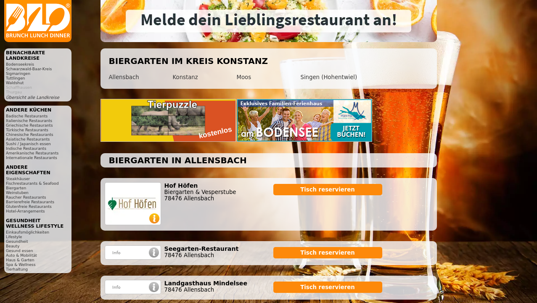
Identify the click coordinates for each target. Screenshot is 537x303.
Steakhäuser (18, 178)
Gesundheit (17, 241)
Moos (244, 77)
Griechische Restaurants (29, 125)
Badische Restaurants (27, 116)
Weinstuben (17, 192)
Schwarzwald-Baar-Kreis (29, 68)
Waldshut (15, 82)
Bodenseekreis (20, 64)
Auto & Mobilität (21, 255)
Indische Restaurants (26, 148)
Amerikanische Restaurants (32, 153)
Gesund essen (19, 250)
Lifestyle (14, 236)
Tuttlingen (15, 78)
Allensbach (124, 77)
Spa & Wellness (20, 264)
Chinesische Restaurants (29, 134)
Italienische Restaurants (29, 120)
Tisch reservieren (327, 189)
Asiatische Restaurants (28, 139)
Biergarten (16, 188)
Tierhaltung (17, 269)
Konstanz (185, 77)
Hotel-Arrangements (25, 211)
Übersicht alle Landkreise (32, 97)
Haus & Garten (20, 260)
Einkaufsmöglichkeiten (27, 232)
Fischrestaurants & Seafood (32, 183)
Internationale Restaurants (31, 157)
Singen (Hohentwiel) (329, 77)
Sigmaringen (18, 73)
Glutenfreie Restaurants (29, 206)
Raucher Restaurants (26, 197)
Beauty (12, 246)
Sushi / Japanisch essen (28, 143)
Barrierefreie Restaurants (30, 201)
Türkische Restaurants (27, 130)
